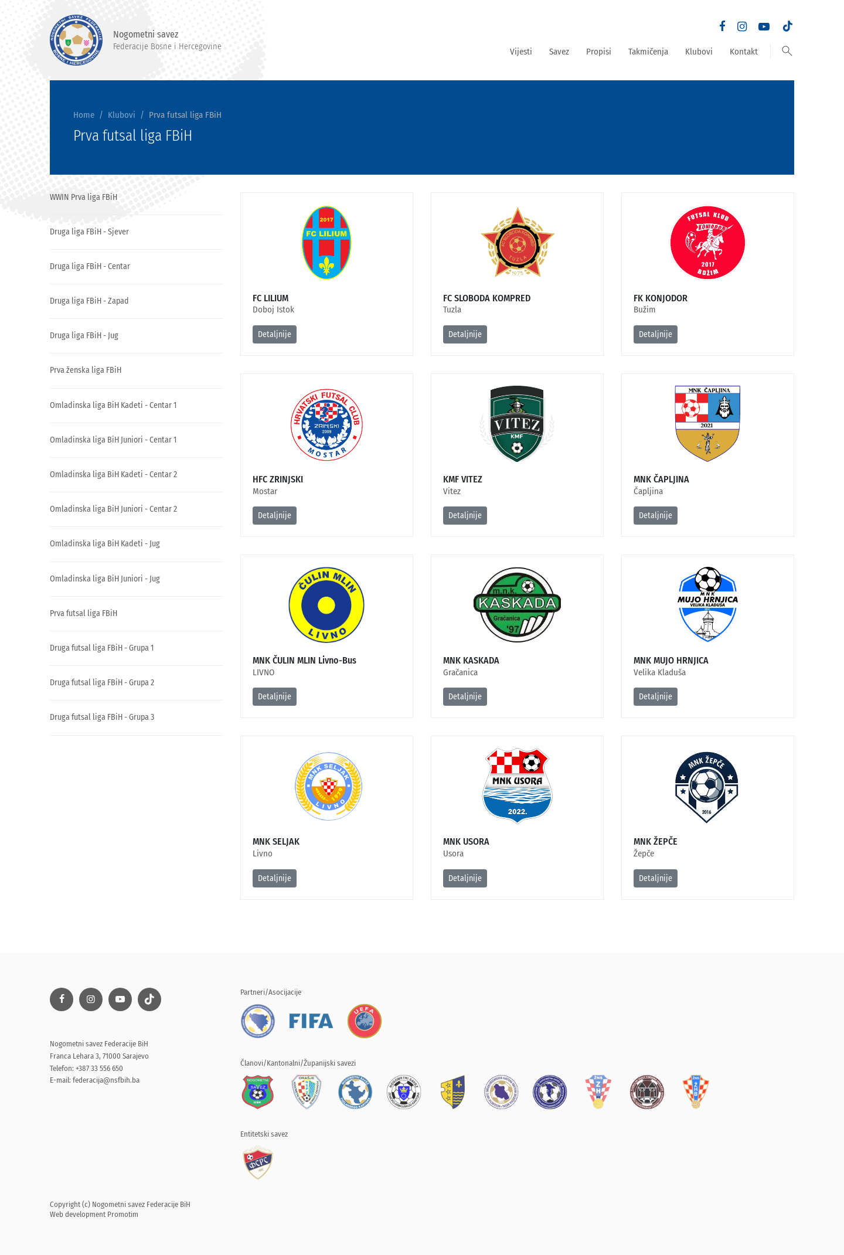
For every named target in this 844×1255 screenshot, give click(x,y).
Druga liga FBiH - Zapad (89, 301)
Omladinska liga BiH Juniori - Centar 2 (113, 509)
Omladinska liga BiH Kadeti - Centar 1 (113, 405)
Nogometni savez (136, 40)
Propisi (598, 51)
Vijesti (521, 51)
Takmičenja (648, 51)
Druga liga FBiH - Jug (84, 336)
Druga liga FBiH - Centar (90, 266)
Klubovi (699, 51)
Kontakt (744, 51)
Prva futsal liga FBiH (83, 613)
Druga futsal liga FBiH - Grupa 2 (102, 683)
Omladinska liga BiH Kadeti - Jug (105, 544)
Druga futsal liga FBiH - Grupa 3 (102, 717)
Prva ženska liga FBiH (85, 370)
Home (83, 115)
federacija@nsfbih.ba (106, 1080)
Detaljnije (274, 334)
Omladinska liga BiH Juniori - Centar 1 (113, 440)
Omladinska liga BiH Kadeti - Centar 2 (113, 474)
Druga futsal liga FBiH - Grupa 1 (102, 648)
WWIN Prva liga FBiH (83, 197)
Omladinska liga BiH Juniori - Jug (105, 579)
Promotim (122, 1214)
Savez (559, 51)
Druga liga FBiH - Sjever (89, 232)
